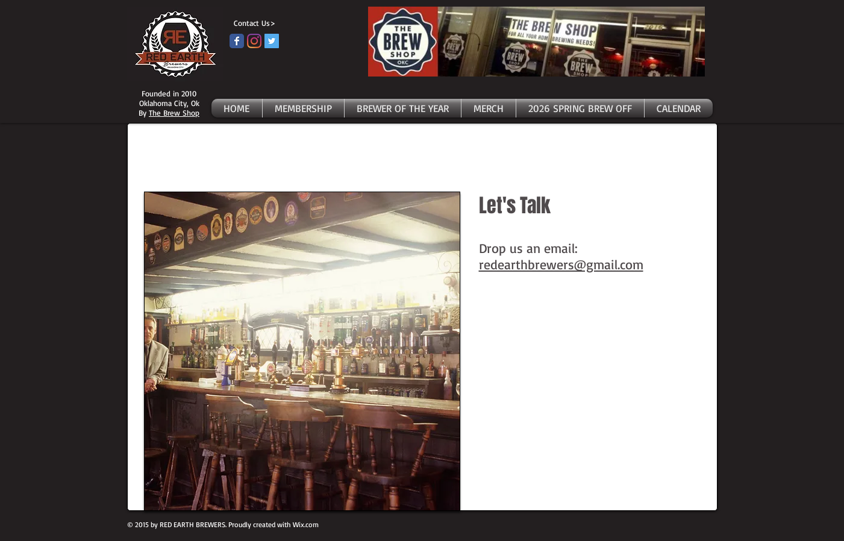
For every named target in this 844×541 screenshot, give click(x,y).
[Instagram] (254, 41)
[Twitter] (271, 41)
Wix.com (306, 524)
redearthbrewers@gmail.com (561, 264)
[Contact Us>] (252, 23)
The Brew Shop (174, 112)
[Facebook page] (237, 41)
